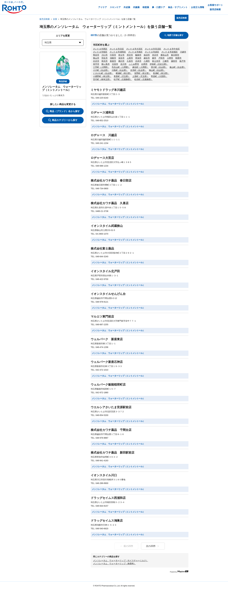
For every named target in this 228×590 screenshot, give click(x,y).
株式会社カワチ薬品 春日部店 (111, 180)
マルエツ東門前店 (102, 316)
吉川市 (123, 64)
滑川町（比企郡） (159, 67)
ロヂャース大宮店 (102, 157)
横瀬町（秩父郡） (124, 73)
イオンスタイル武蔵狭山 (107, 225)
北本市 (138, 61)
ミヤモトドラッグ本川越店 (108, 89)
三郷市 (166, 61)
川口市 (104, 55)
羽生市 (104, 58)
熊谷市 (96, 55)
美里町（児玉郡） (122, 76)
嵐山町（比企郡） (178, 67)
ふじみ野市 (134, 64)
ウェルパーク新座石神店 (107, 361)
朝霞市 (178, 58)
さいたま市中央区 (171, 49)
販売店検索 (45, 19)
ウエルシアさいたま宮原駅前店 (111, 407)
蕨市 (154, 58)
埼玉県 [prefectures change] (62, 42)
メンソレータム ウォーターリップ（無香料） (114, 563)
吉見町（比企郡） (138, 70)
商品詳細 (63, 81)
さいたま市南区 (135, 52)
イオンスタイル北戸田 (105, 271)
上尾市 (130, 58)
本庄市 (155, 55)
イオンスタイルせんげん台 (108, 293)
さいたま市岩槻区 (169, 52)
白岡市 (144, 64)
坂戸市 (182, 61)
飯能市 (138, 55)
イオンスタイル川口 (104, 475)
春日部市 (175, 55)
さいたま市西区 (100, 49)
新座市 (113, 61)
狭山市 (96, 58)
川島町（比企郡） (120, 70)
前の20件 (126, 546)
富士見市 (156, 61)
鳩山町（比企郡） (157, 70)
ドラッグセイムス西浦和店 (108, 497)
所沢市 (130, 55)
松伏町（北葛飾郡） (143, 79)
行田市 (113, 55)
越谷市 (147, 58)
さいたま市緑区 (152, 52)
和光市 (104, 61)
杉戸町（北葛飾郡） (123, 79)
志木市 (96, 61)
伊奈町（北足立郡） (159, 64)
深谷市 (121, 58)
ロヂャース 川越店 (104, 135)
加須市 (147, 55)
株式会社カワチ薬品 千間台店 (111, 429)
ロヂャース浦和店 (102, 112)
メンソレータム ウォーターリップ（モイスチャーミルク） (120, 560)
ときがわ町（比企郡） (103, 73)
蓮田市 (174, 61)
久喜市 (130, 61)
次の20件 (153, 546)
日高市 (115, 64)
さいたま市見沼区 (153, 49)
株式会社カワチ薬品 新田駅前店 (112, 452)
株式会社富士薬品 (102, 248)
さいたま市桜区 (100, 52)
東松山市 (165, 55)
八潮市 (147, 61)
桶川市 (121, 61)
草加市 (138, 58)
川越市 (183, 52)
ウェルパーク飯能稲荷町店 (108, 384)
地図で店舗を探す (174, 35)
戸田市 (161, 58)
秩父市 (121, 55)
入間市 (170, 58)
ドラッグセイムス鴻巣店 (107, 520)
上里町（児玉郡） (140, 76)
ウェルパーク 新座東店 (107, 339)
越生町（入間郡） (140, 67)
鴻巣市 (113, 58)
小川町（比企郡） (101, 70)
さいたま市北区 (117, 49)
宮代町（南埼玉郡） (102, 79)
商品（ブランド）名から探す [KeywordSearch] (63, 111)
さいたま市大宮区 (134, 49)
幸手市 (96, 64)
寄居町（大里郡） (159, 76)
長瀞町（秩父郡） (161, 73)
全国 (55, 19)
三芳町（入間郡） (101, 67)
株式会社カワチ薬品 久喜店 (110, 203)
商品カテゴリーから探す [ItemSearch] (63, 120)
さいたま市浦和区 (118, 52)
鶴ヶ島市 (105, 64)
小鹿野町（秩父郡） (102, 76)
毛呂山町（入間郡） (121, 67)
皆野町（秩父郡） (142, 73)
